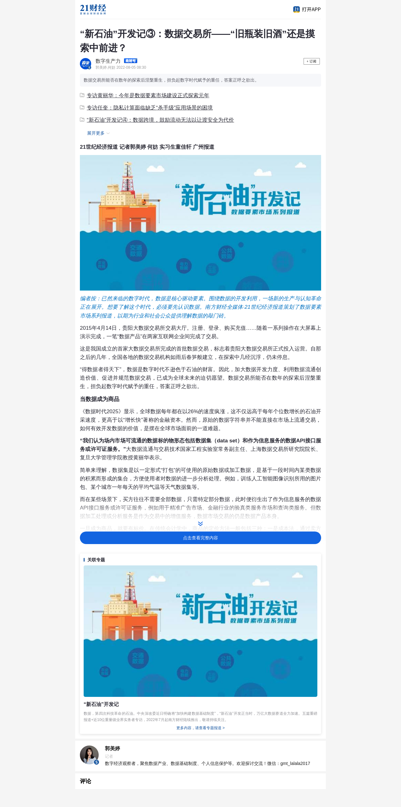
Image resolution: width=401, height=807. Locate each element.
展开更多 (99, 133)
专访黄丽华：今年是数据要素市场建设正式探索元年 (144, 96)
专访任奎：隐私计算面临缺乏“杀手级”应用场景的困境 (146, 108)
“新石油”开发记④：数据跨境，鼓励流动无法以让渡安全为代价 (157, 120)
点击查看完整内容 (200, 537)
